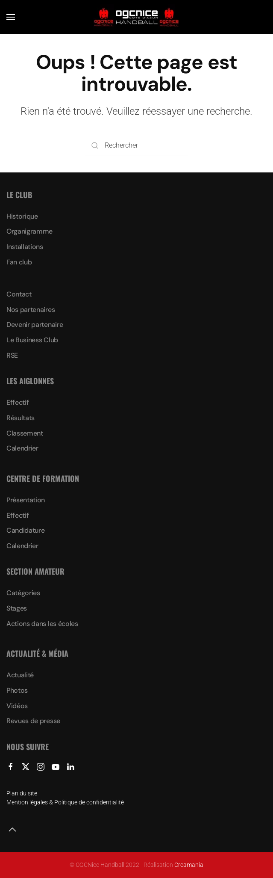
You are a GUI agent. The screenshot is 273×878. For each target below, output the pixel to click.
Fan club (19, 262)
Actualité (20, 674)
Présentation (25, 499)
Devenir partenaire (34, 324)
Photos (17, 690)
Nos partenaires (30, 309)
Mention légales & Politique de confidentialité (65, 802)
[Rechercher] (136, 145)
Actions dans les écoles (42, 623)
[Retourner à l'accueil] (136, 17)
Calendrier (22, 448)
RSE (12, 355)
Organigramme (29, 231)
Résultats (20, 417)
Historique (22, 216)
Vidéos (17, 705)
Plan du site (21, 793)
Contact (19, 294)
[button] (10, 17)
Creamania (188, 864)
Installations (24, 246)
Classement (24, 433)
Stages (16, 608)
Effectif (17, 402)
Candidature (25, 530)
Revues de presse (33, 720)
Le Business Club (32, 339)
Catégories (23, 592)
